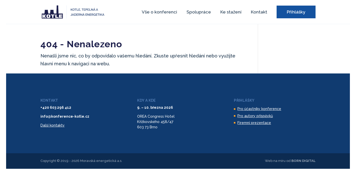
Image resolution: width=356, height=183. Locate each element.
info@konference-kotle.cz (64, 116)
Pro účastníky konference (259, 109)
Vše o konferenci (159, 12)
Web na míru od (290, 161)
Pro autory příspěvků (255, 116)
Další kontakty (52, 125)
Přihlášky (296, 11)
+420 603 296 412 (55, 107)
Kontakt (259, 12)
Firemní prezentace (254, 123)
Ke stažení (230, 12)
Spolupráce (199, 12)
